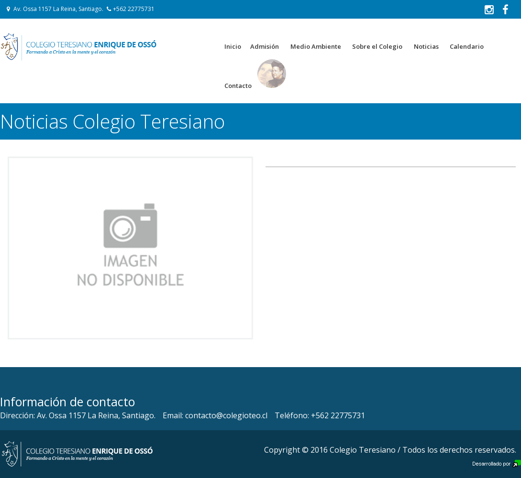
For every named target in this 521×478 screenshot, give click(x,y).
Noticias (426, 46)
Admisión (264, 46)
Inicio (232, 46)
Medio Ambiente (315, 46)
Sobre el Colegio (377, 46)
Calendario (467, 46)
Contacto (238, 85)
